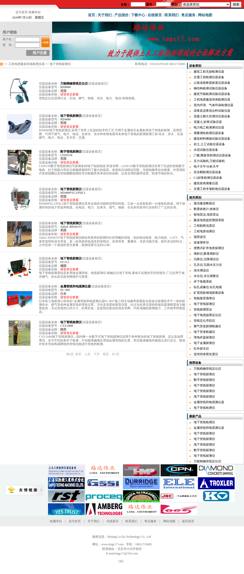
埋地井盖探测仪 (204, 337)
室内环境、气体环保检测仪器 (213, 105)
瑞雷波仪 (200, 237)
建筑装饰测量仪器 (206, 183)
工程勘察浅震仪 (204, 225)
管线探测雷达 (203, 309)
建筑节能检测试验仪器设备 (212, 94)
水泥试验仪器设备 (206, 150)
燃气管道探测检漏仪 (207, 326)
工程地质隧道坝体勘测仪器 (26, 64)
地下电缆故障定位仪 (207, 315)
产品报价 (121, 15)
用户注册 (40, 53)
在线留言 (155, 15)
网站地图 (205, 15)
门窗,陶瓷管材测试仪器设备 (212, 155)
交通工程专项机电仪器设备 (212, 189)
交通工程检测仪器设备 (209, 77)
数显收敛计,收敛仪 (206, 209)
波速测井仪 (201, 242)
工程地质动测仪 (204, 231)
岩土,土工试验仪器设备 (209, 144)
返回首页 (188, 521)
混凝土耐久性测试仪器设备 (212, 116)
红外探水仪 (201, 348)
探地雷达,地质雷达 (206, 214)
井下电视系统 (203, 281)
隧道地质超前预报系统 (209, 220)
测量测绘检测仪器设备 (209, 133)
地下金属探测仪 (204, 343)
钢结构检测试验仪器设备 (210, 88)
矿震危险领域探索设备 (209, 292)
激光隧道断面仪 (204, 203)
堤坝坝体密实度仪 (206, 354)
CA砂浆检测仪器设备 (208, 177)
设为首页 (22, 12)
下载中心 (138, 15)
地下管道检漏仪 (204, 332)
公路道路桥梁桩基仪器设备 (212, 83)
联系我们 (171, 15)
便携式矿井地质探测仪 (209, 248)
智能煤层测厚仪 (204, 298)
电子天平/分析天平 (206, 166)
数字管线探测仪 (204, 380)
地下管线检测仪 (204, 407)
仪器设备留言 (98, 83)
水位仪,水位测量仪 (206, 276)
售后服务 (188, 15)
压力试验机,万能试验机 (209, 161)
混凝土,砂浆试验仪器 (208, 122)
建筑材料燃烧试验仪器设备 (212, 138)
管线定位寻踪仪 (204, 320)
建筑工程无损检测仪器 (209, 71)
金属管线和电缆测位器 (209, 402)
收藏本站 (34, 12)
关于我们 (105, 15)
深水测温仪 (201, 270)
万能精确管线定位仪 (207, 368)
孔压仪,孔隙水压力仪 (208, 265)
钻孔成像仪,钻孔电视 (208, 287)
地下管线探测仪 (60, 64)
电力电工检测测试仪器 (209, 127)
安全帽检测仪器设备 (207, 172)
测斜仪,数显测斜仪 (206, 253)
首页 (91, 15)
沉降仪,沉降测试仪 (206, 259)
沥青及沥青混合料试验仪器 (212, 110)
